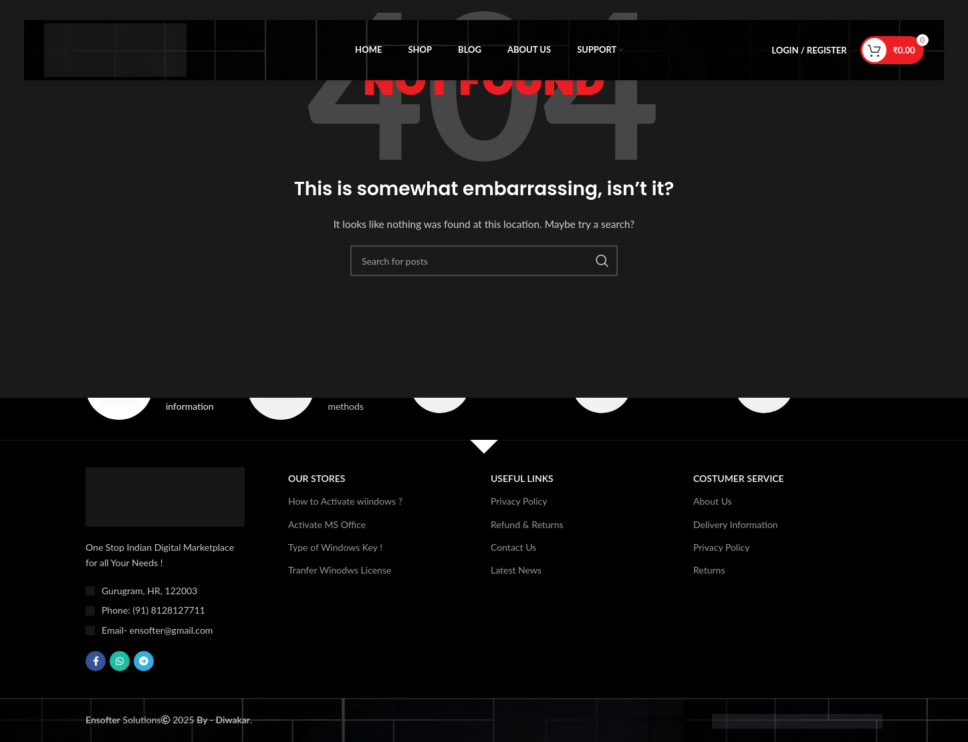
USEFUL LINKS (522, 479)
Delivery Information (735, 524)
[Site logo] (115, 49)
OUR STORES (316, 479)
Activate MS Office (327, 524)
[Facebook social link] (96, 662)
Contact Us (513, 547)
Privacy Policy (519, 501)
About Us (712, 501)
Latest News (516, 570)
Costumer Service (738, 479)
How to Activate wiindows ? (345, 501)
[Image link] (165, 496)
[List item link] (165, 611)
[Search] (484, 260)
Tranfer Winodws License (339, 570)
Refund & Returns (527, 524)
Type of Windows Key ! (335, 547)
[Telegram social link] (144, 662)
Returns (709, 570)
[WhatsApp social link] (120, 662)
